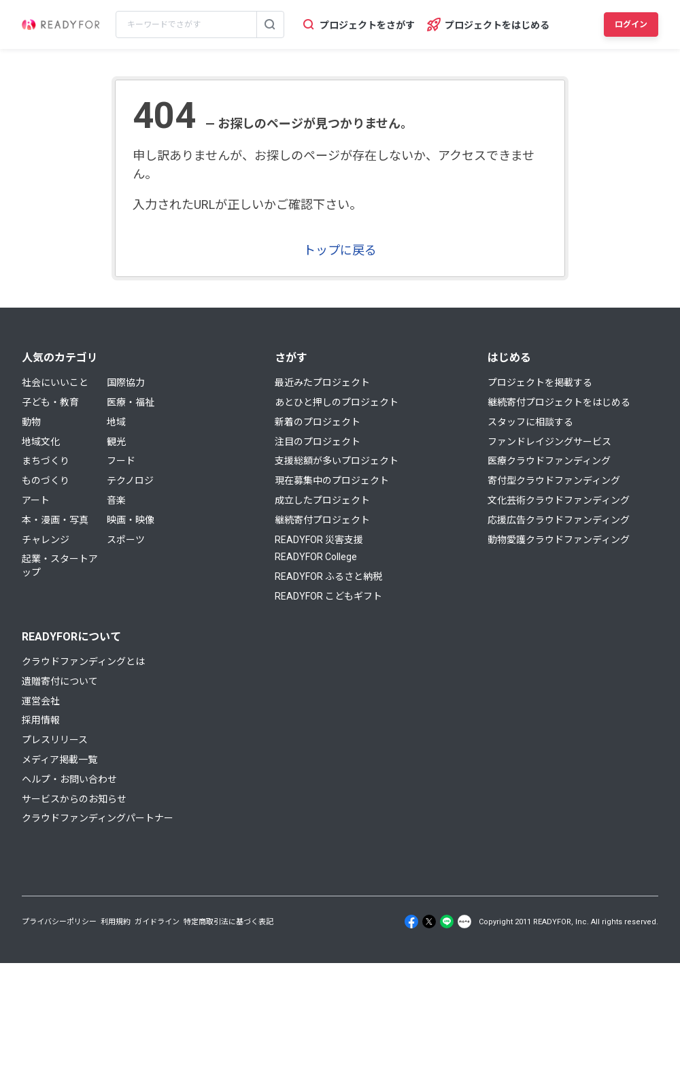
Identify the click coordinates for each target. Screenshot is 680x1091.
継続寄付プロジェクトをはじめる (559, 402)
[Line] (447, 921)
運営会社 (41, 701)
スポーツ (126, 539)
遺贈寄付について (60, 681)
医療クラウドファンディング (549, 460)
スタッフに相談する (530, 422)
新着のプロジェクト (317, 422)
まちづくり (45, 460)
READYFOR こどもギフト (328, 596)
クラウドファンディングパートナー (97, 818)
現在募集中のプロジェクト (332, 480)
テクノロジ (130, 480)
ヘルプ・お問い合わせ (69, 779)
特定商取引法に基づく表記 (228, 921)
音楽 (116, 500)
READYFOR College (316, 556)
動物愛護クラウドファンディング (559, 539)
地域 (116, 422)
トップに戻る (340, 250)
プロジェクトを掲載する (540, 382)
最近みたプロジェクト (322, 382)
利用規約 (116, 921)
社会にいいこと (55, 382)
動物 (31, 422)
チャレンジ (45, 539)
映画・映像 (130, 520)
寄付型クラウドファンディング (554, 480)
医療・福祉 (130, 402)
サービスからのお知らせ (74, 799)
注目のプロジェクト (317, 441)
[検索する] (270, 24)
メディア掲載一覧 (59, 759)
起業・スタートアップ (60, 565)
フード (121, 460)
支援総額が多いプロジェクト (336, 460)
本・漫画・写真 (55, 520)
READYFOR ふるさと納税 (328, 576)
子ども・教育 (50, 402)
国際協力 (126, 382)
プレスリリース (55, 739)
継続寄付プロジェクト (322, 520)
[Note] (464, 921)
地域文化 (41, 441)
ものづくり (45, 480)
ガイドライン (157, 921)
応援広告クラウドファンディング (559, 520)
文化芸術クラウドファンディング (559, 500)
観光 (116, 441)
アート (36, 500)
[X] (429, 921)
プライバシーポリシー (59, 921)
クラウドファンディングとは (83, 661)
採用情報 (41, 720)
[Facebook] (411, 921)
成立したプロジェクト (322, 500)
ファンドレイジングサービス (549, 441)
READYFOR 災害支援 (319, 539)
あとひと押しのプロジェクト (336, 402)
